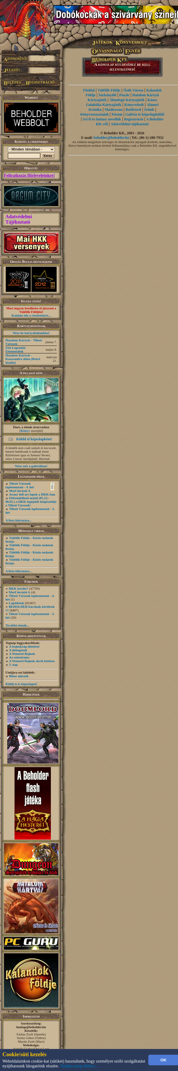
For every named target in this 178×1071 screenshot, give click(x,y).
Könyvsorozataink (94, 114)
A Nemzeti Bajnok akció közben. (32, 661)
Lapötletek (16, 603)
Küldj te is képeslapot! (21, 684)
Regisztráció (133, 119)
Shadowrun (114, 109)
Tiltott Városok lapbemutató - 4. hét (19, 485)
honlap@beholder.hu (31, 1027)
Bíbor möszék (18, 676)
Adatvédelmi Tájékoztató (18, 219)
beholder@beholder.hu (111, 137)
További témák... (17, 625)
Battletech (133, 109)
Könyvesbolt (134, 105)
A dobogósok (18, 650)
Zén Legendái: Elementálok (15, 349)
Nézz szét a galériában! (31, 466)
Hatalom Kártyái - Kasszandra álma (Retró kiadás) (22, 358)
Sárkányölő (108, 95)
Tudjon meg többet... (79, 1066)
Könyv (25, 430)
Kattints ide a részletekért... (31, 315)
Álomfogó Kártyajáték (127, 100)
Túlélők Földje (109, 90)
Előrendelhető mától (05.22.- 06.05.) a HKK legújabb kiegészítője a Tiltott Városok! (31, 501)
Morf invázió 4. (20, 490)
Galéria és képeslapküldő (144, 114)
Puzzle (124, 95)
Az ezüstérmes (19, 657)
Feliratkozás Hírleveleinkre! (29, 175)
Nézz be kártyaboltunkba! (31, 333)
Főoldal (89, 90)
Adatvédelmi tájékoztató (130, 124)
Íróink (149, 109)
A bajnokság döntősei (24, 646)
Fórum (117, 114)
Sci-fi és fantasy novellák (102, 119)
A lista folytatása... (18, 520)
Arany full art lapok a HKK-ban (32, 494)
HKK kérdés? (18, 588)
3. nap (13, 664)
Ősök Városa (133, 90)
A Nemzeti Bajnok (22, 653)
